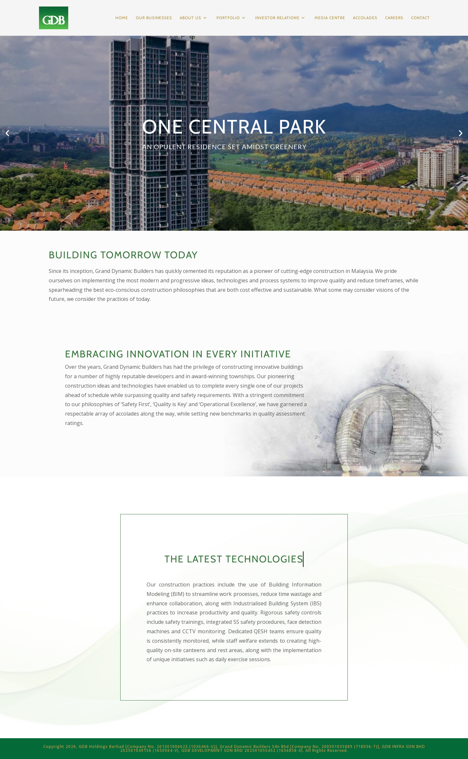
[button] (7, 133)
